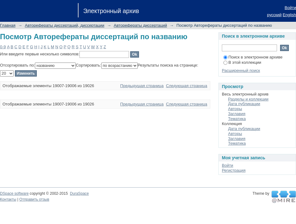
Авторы (235, 108)
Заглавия (237, 113)
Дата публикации (244, 103)
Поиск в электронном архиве (253, 57)
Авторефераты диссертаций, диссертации (64, 25)
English (289, 14)
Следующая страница (186, 85)
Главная (7, 25)
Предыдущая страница (142, 85)
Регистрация (234, 170)
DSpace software (14, 193)
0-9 (3, 46)
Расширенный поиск (241, 70)
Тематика (237, 118)
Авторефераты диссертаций (140, 25)
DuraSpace (79, 193)
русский (274, 14)
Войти (290, 7)
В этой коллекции (242, 62)
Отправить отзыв (34, 199)
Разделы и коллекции (248, 99)
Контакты (8, 199)
